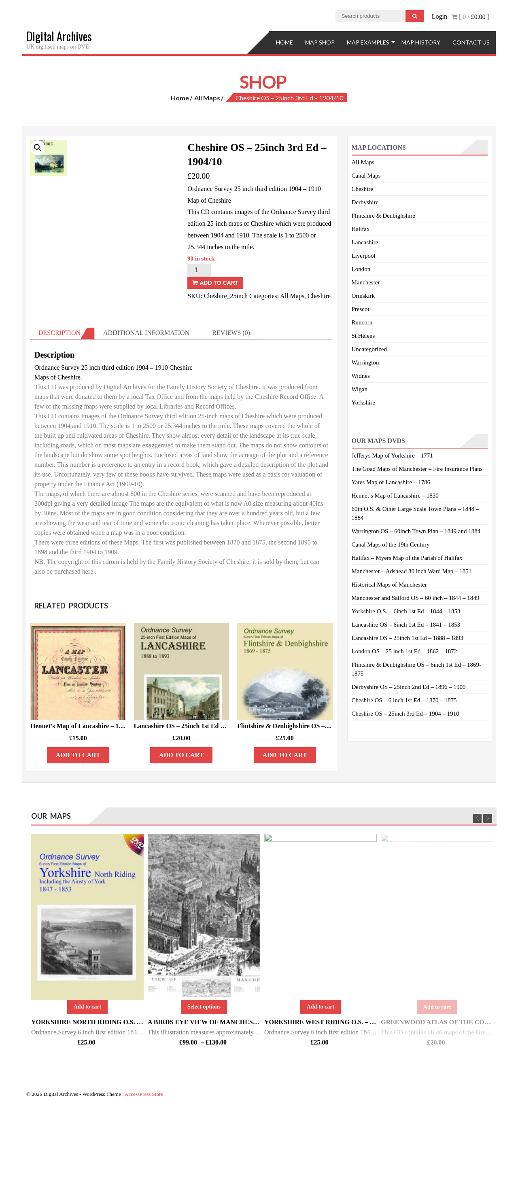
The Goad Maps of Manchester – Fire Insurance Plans (417, 469)
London (361, 269)
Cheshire (319, 295)
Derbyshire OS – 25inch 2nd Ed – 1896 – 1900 (409, 687)
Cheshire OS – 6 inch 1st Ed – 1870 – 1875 (404, 700)
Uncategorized (369, 349)
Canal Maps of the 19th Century (391, 544)
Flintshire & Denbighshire (384, 215)
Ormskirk (363, 295)
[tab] (62, 400)
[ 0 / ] (470, 16)
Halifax (361, 229)
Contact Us (471, 42)
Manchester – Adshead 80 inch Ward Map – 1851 (412, 571)
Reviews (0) (231, 399)
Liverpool (364, 255)
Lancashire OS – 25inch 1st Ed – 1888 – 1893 (407, 638)
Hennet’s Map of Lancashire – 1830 (395, 495)
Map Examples (368, 42)
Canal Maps (366, 175)
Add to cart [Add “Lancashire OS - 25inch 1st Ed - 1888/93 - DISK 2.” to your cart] (181, 822)
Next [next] (487, 883)
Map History (420, 42)
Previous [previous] (477, 883)
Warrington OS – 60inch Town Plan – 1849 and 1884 (416, 531)
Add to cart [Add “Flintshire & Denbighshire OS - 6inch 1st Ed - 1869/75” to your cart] (285, 822)
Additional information (146, 399)
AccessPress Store (144, 1161)
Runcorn (362, 322)
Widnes (361, 376)
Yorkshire (363, 402)
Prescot (360, 309)
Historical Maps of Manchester (389, 584)
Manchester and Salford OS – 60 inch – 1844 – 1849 (416, 598)
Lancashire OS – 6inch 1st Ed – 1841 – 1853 (406, 624)
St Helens (363, 336)
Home (284, 42)
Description (59, 399)
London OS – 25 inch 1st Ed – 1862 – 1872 (404, 651)
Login (439, 16)
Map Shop (320, 42)
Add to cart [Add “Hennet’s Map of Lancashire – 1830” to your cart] (78, 822)
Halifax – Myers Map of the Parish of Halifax (407, 558)
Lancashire (365, 242)
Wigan (359, 389)
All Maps (207, 98)
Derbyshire (365, 202)
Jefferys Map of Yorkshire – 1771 (392, 455)
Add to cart (219, 283)
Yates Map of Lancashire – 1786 (391, 482)
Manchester (366, 282)
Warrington (365, 362)
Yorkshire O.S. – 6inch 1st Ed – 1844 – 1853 (406, 611)
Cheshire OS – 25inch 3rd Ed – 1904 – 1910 (405, 713)
